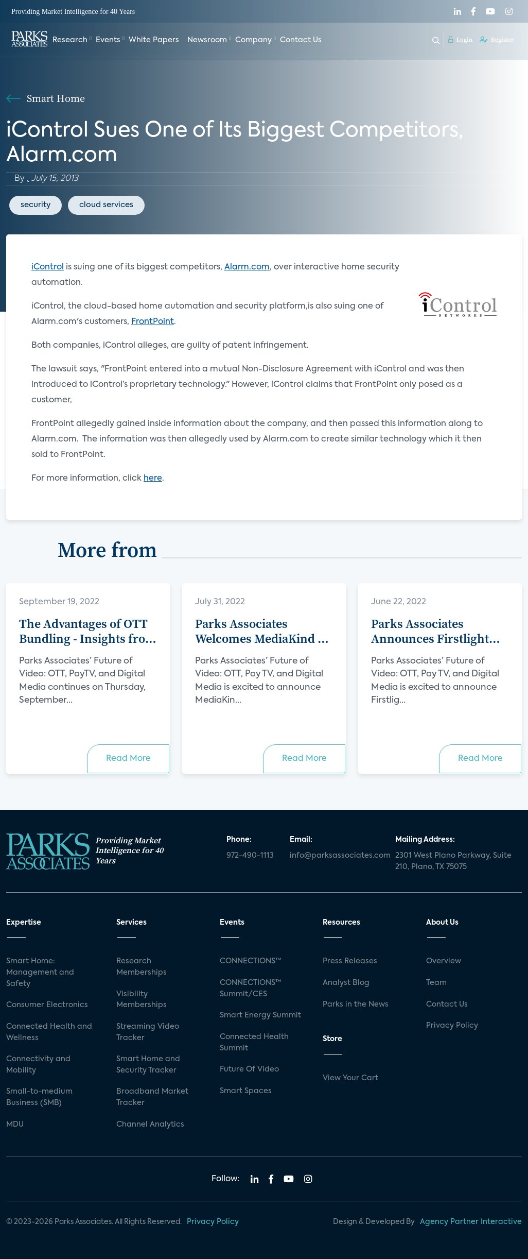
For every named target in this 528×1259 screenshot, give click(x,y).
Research (69, 40)
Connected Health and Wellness (49, 1032)
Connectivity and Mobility (38, 1065)
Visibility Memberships (141, 1000)
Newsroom (207, 40)
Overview (443, 961)
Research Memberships (141, 967)
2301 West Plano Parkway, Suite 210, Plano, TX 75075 (453, 861)
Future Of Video (249, 1069)
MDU (15, 1124)
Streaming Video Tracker (147, 1032)
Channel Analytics (150, 1124)
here (153, 478)
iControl (47, 267)
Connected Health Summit (254, 1042)
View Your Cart (350, 1078)
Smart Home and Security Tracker (148, 1065)
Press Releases (350, 961)
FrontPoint (152, 322)
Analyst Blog (346, 982)
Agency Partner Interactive (471, 1222)
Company (253, 40)
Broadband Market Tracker (152, 1097)
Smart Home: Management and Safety (40, 972)
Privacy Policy (452, 1025)
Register (497, 40)
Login (460, 40)
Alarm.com (247, 267)
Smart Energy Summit (260, 1015)
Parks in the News (356, 1004)
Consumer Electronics (47, 1005)
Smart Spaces (246, 1091)
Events (108, 40)
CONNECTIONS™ (250, 961)
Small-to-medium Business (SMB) (39, 1097)
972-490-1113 (250, 855)
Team (436, 982)
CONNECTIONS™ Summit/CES (250, 988)
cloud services (106, 205)
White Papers (154, 40)
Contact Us (301, 40)
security (35, 205)
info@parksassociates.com (336, 855)
